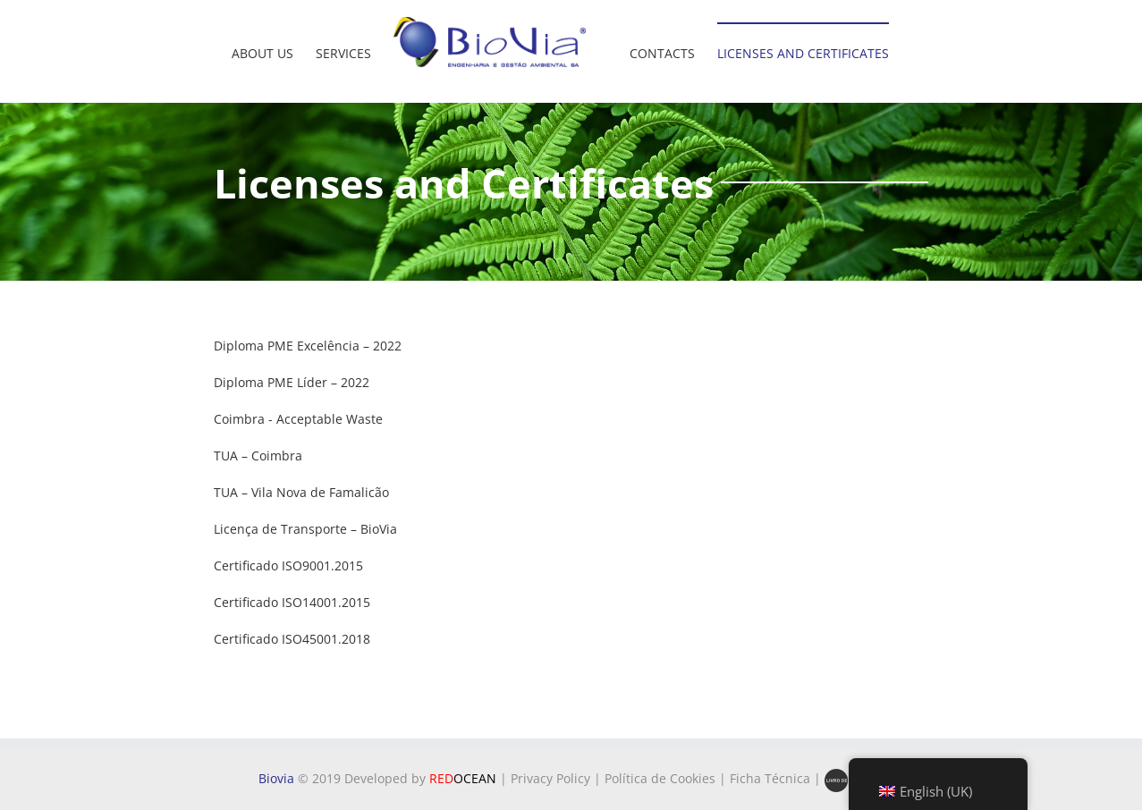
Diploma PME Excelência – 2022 (308, 345)
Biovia (276, 778)
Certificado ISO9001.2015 (288, 565)
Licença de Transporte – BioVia (305, 528)
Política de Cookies (660, 778)
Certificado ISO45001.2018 (292, 638)
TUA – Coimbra (258, 455)
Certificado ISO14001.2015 (292, 602)
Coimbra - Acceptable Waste (298, 418)
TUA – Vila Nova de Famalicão (301, 492)
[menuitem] (262, 42)
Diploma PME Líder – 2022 (291, 382)
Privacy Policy (550, 778)
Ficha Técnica (770, 778)
